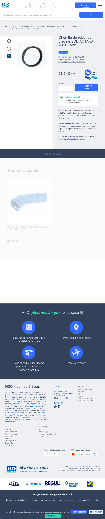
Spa (79, 394)
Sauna (80, 396)
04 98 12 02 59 (62, 398)
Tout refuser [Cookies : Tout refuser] (96, 512)
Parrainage (42, 436)
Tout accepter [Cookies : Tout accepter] (79, 512)
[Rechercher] (40, 15)
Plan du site (9, 445)
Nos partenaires (11, 434)
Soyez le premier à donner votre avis (71, 62)
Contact (8, 438)
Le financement (11, 432)
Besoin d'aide (10, 443)
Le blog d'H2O (10, 441)
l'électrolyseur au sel (21, 404)
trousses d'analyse (25, 406)
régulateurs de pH (38, 404)
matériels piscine (36, 399)
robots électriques (39, 401)
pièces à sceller (12, 419)
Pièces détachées (85, 389)
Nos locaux (9, 436)
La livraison (9, 429)
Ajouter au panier (86, 87)
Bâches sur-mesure (85, 400)
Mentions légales (44, 432)
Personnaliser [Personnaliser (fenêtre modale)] (52, 516)
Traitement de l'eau (85, 398)
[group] (15, 484)
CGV (39, 429)
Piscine (81, 391)
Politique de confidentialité (47, 434)
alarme (16, 395)
